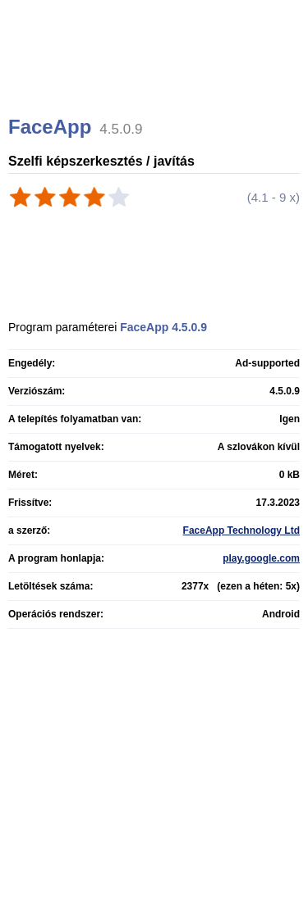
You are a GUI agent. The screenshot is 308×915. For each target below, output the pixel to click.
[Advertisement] (156, 77)
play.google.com (261, 558)
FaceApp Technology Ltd (241, 530)
